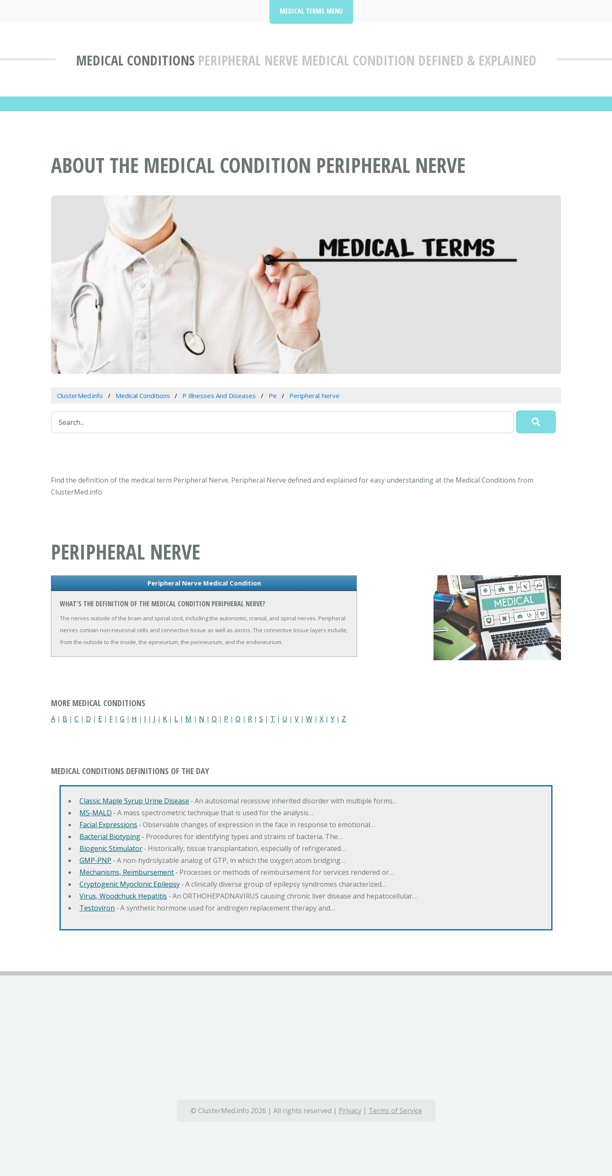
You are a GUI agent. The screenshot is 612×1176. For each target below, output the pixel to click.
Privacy (350, 1110)
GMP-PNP (95, 860)
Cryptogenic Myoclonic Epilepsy (129, 884)
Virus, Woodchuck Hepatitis (123, 896)
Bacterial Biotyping (109, 836)
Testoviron (97, 908)
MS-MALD (95, 812)
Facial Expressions (108, 824)
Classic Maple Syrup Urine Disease (134, 801)
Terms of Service (395, 1110)
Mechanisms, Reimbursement (126, 872)
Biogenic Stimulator (110, 848)
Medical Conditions (135, 60)
